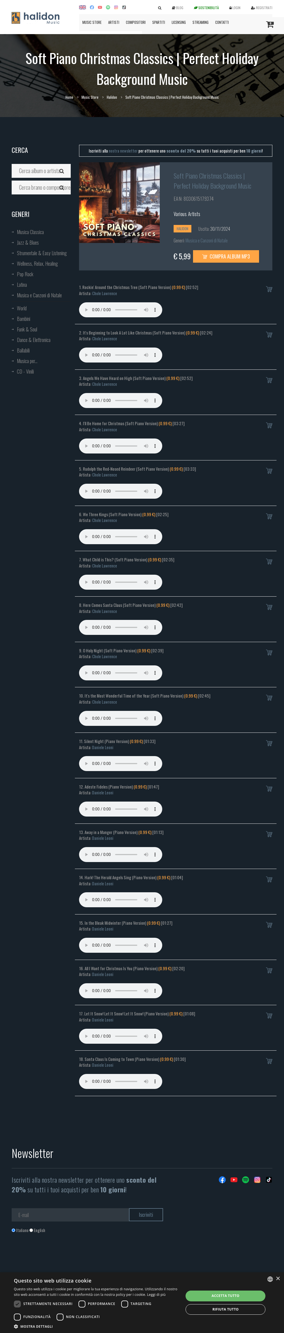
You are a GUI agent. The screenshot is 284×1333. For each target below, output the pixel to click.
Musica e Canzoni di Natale (39, 295)
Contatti (222, 22)
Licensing (179, 22)
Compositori (136, 22)
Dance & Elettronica (33, 339)
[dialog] (142, 1302)
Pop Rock (25, 274)
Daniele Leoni (102, 747)
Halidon (112, 97)
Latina (22, 284)
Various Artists (187, 213)
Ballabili (23, 350)
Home (69, 97)
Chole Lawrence (104, 293)
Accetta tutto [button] (225, 1295)
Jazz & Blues (28, 242)
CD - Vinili (25, 371)
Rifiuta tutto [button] (225, 1309)
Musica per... (27, 360)
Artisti (113, 22)
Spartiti (158, 22)
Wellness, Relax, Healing (37, 263)
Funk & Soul (27, 329)
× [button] (278, 1279)
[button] (96, 1326)
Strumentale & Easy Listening (42, 253)
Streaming (200, 22)
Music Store (92, 22)
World (22, 308)
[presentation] (54, 1255)
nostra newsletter (123, 151)
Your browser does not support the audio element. (120, 309)
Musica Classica (30, 231)
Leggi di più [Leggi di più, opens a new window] (156, 1294)
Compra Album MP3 (226, 256)
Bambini (23, 318)
